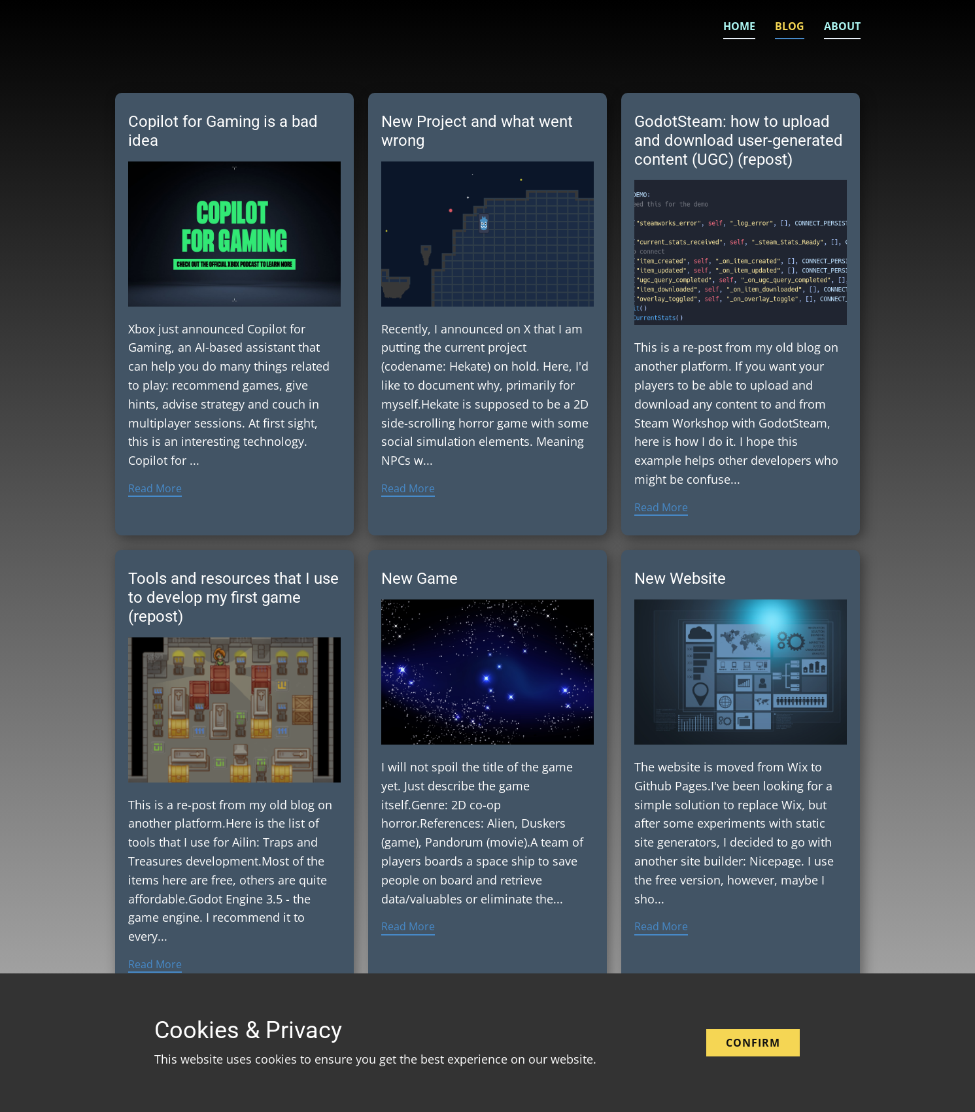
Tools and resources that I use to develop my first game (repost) (233, 597)
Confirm (753, 1043)
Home (739, 26)
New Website (680, 578)
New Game (419, 578)
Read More (155, 488)
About (842, 26)
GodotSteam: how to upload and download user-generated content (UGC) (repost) (738, 140)
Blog (789, 26)
